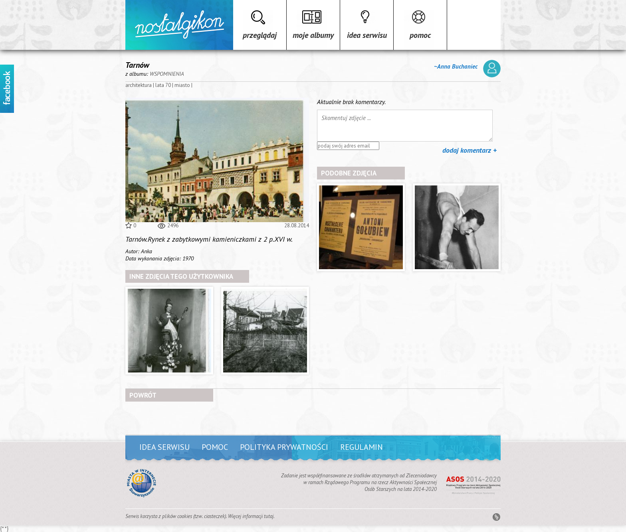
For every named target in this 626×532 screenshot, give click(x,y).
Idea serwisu (367, 35)
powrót (142, 395)
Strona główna (179, 25)
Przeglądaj (260, 35)
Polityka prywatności (284, 447)
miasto (182, 85)
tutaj (268, 516)
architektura (138, 85)
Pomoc (420, 35)
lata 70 (163, 85)
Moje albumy (313, 35)
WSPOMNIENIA (167, 73)
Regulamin (361, 447)
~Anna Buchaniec (467, 68)
